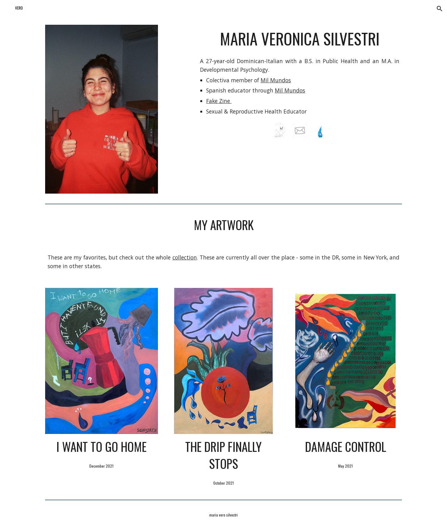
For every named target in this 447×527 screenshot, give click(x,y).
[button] (439, 8)
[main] (300, 39)
